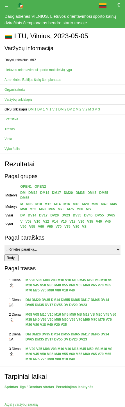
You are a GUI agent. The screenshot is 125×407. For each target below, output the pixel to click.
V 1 (54, 109)
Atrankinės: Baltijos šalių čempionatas (32, 80)
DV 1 (41, 109)
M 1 (48, 109)
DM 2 (62, 109)
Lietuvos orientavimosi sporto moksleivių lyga (38, 70)
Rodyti (11, 258)
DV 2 (71, 109)
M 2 (78, 109)
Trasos (9, 129)
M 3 (91, 109)
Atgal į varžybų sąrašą (21, 404)
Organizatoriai (15, 90)
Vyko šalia (12, 149)
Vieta (8, 139)
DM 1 (32, 109)
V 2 (84, 109)
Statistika (11, 119)
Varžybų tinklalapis (18, 99)
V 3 (97, 109)
